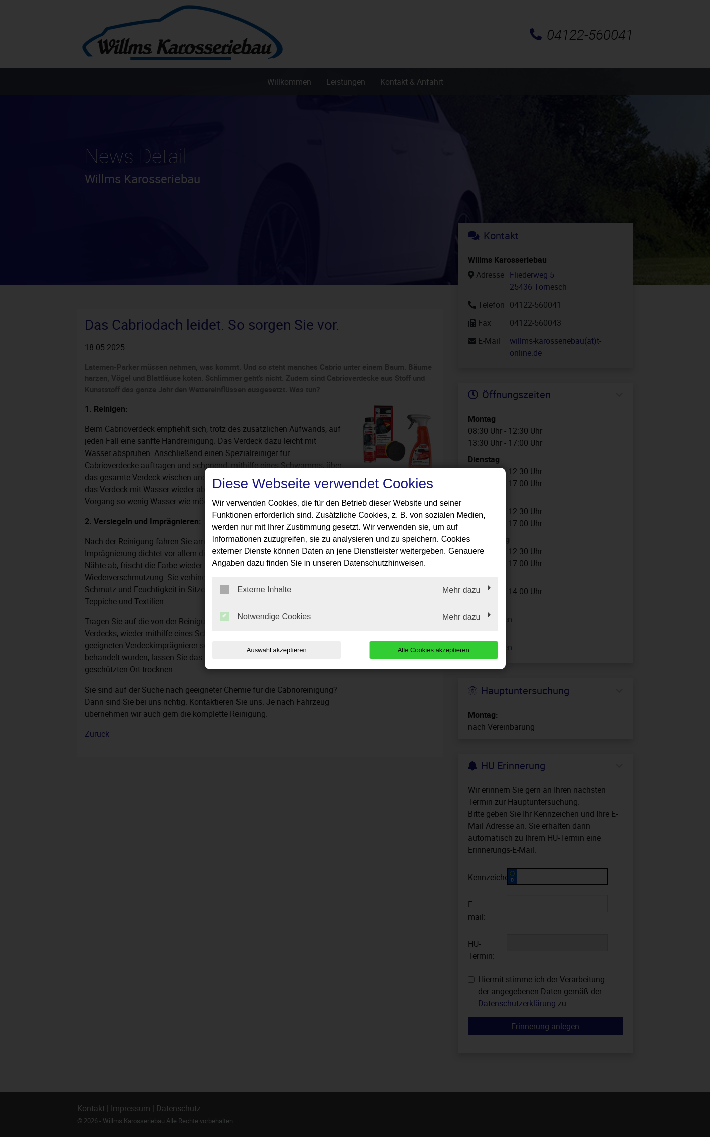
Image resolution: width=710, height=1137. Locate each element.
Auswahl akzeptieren (277, 650)
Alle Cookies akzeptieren (433, 650)
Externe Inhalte (256, 589)
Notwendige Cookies (265, 616)
